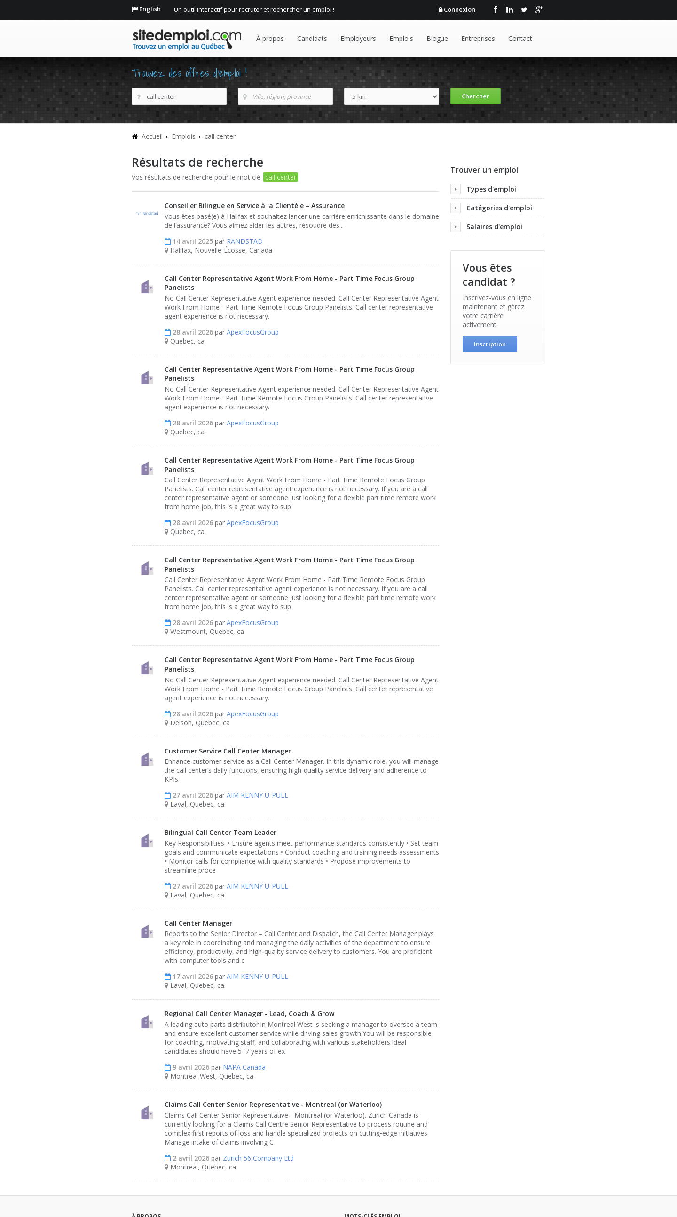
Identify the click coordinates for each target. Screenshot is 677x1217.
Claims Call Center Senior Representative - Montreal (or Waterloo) (273, 1104)
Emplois (401, 38)
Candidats (312, 38)
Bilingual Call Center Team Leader (220, 832)
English (150, 9)
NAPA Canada (244, 1067)
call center (220, 136)
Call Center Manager (198, 923)
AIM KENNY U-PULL (257, 795)
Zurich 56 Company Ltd (258, 1157)
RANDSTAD (245, 241)
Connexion (459, 9)
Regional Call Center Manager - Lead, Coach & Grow (249, 1013)
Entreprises (478, 38)
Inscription (490, 344)
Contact (520, 38)
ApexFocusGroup (253, 332)
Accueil (152, 136)
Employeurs (358, 38)
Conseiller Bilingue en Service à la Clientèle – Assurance (255, 205)
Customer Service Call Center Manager (228, 750)
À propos (270, 38)
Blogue (437, 38)
